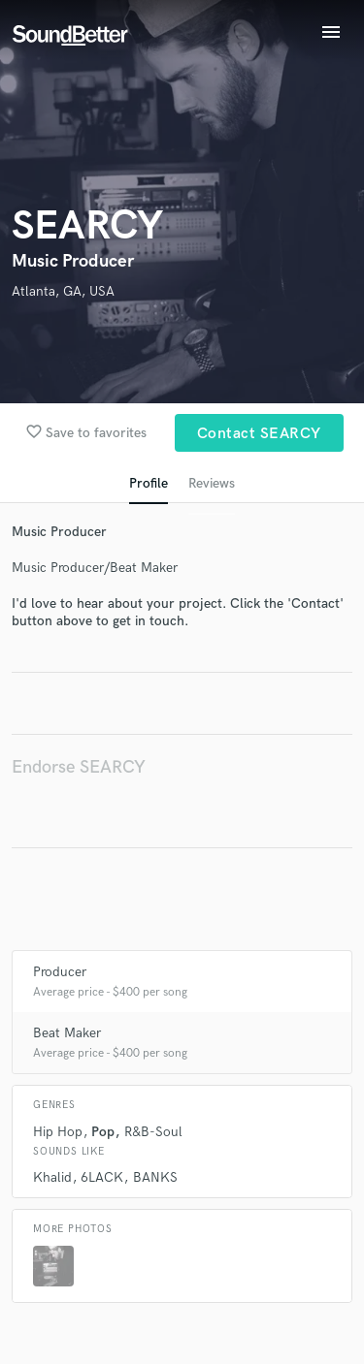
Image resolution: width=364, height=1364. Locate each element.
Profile (148, 483)
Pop (103, 1132)
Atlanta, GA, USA (63, 291)
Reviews (211, 483)
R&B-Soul (153, 1132)
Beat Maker (67, 1033)
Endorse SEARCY (79, 767)
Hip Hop (58, 1132)
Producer (59, 972)
